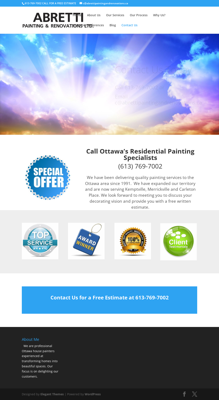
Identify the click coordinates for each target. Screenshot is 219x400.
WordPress (93, 394)
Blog (113, 25)
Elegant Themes (52, 394)
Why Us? (159, 15)
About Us (94, 15)
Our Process (139, 15)
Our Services (115, 15)
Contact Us (129, 25)
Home (77, 15)
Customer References (88, 25)
